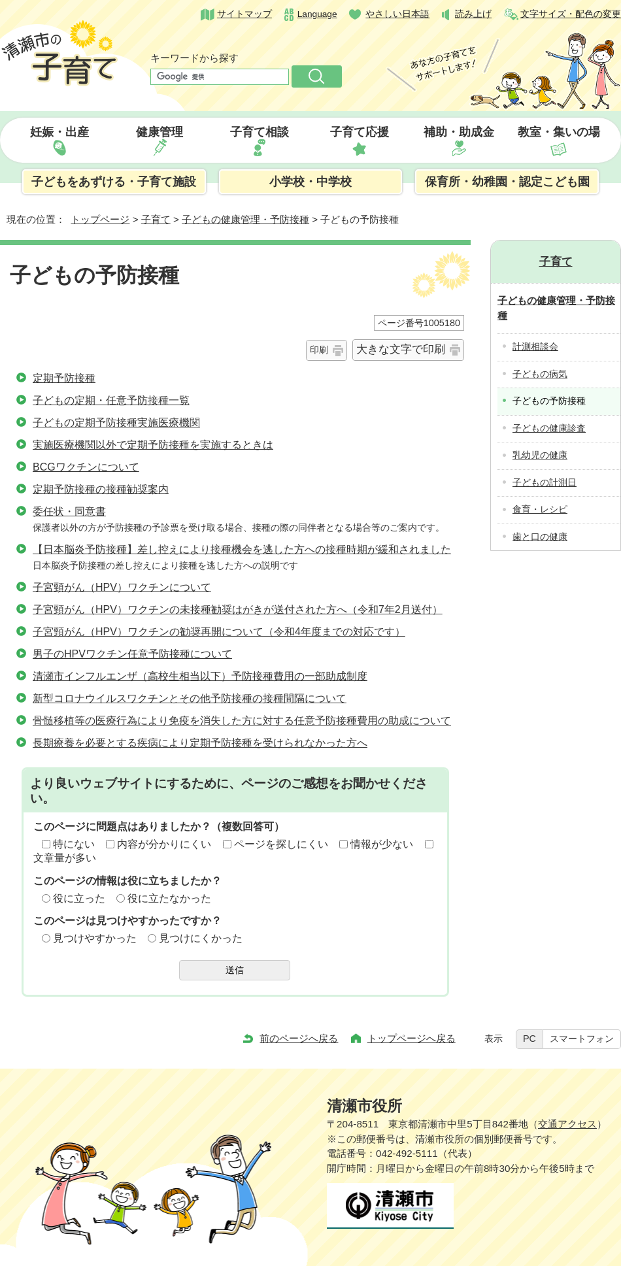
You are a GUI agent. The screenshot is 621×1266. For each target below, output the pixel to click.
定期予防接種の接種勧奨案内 (101, 489)
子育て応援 (359, 132)
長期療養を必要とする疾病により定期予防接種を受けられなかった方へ (200, 742)
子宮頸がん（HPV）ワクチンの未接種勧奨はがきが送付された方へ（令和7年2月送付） (238, 609)
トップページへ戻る (411, 1038)
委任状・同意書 (69, 511)
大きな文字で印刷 (400, 349)
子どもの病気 (539, 374)
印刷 (319, 349)
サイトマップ (244, 14)
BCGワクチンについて (86, 467)
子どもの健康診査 (549, 428)
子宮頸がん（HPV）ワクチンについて (122, 587)
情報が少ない (381, 844)
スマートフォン (582, 1038)
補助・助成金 (459, 132)
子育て (156, 219)
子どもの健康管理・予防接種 (245, 219)
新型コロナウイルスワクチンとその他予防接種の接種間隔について (189, 698)
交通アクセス (567, 1123)
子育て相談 (259, 132)
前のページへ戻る (299, 1038)
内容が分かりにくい (164, 844)
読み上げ (473, 14)
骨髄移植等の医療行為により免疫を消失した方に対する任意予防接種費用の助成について (242, 720)
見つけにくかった (201, 938)
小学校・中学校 (310, 181)
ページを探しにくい (281, 844)
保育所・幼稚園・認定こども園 (507, 181)
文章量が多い (64, 857)
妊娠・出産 (59, 132)
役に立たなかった (169, 898)
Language (317, 14)
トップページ (100, 219)
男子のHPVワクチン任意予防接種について (132, 653)
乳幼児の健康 (539, 455)
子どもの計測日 (544, 483)
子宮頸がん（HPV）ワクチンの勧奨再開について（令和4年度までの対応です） (219, 631)
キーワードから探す (194, 57)
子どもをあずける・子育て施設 (113, 181)
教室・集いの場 (559, 132)
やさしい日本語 (397, 14)
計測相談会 (535, 347)
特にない (74, 844)
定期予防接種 (64, 378)
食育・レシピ (539, 509)
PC (529, 1038)
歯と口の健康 (539, 537)
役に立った (79, 898)
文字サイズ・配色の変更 (570, 14)
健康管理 (159, 132)
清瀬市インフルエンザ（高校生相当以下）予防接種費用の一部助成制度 (200, 676)
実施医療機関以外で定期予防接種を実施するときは (153, 444)
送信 (235, 970)
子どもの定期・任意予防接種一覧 (111, 400)
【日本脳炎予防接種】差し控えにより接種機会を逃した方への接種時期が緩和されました (242, 549)
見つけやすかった (95, 938)
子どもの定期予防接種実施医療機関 (116, 422)
